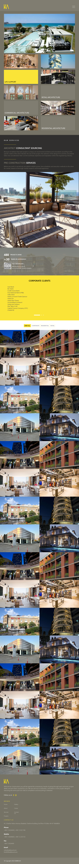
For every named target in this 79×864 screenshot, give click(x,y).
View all (27, 326)
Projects (6, 816)
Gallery (21, 804)
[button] (37, 315)
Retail (52, 326)
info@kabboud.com (10, 850)
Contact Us (22, 812)
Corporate (35, 326)
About (5, 808)
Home (5, 804)
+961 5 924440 (9, 830)
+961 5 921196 (20, 830)
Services (6, 812)
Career (20, 808)
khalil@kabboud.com (11, 852)
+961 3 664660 (9, 837)
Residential (45, 326)
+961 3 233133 (20, 837)
